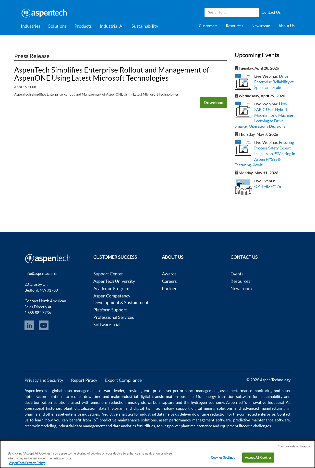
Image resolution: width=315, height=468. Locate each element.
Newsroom (261, 26)
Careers (169, 281)
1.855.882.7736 (37, 312)
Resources (234, 26)
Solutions (57, 26)
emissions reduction (108, 402)
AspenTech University (114, 281)
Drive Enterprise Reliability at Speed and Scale (274, 82)
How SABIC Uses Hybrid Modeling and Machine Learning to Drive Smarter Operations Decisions (264, 115)
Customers (208, 26)
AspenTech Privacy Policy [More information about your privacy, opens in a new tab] (27, 463)
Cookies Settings (223, 457)
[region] (157, 454)
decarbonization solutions (46, 402)
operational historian (42, 408)
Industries (30, 26)
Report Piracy (84, 380)
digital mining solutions (212, 408)
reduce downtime (86, 396)
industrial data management (81, 426)
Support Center (108, 273)
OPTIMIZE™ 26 (267, 186)
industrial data (152, 414)
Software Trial (107, 324)
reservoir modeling (40, 426)
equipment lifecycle (236, 426)
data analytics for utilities (134, 426)
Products (83, 26)
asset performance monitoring (246, 390)
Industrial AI (112, 26)
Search (254, 12)
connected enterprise (257, 414)
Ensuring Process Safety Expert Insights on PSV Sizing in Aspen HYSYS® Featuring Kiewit (265, 153)
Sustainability (145, 26)
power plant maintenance (190, 426)
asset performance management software (195, 420)
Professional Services (113, 317)
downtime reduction (209, 414)
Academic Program (111, 288)
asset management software (88, 390)
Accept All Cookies (258, 457)
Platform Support (110, 309)
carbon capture (161, 402)
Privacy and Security (43, 380)
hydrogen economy (207, 402)
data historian (111, 408)
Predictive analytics (116, 414)
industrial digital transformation (150, 396)
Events (236, 273)
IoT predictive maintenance (116, 420)
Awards (169, 273)
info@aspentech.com (42, 273)
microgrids (137, 402)
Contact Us (271, 12)
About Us (287, 26)
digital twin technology (153, 408)
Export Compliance (123, 380)
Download (213, 102)
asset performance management (190, 390)
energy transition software (228, 396)
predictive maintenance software (260, 420)
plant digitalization (80, 408)
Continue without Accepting (294, 446)
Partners (170, 288)
